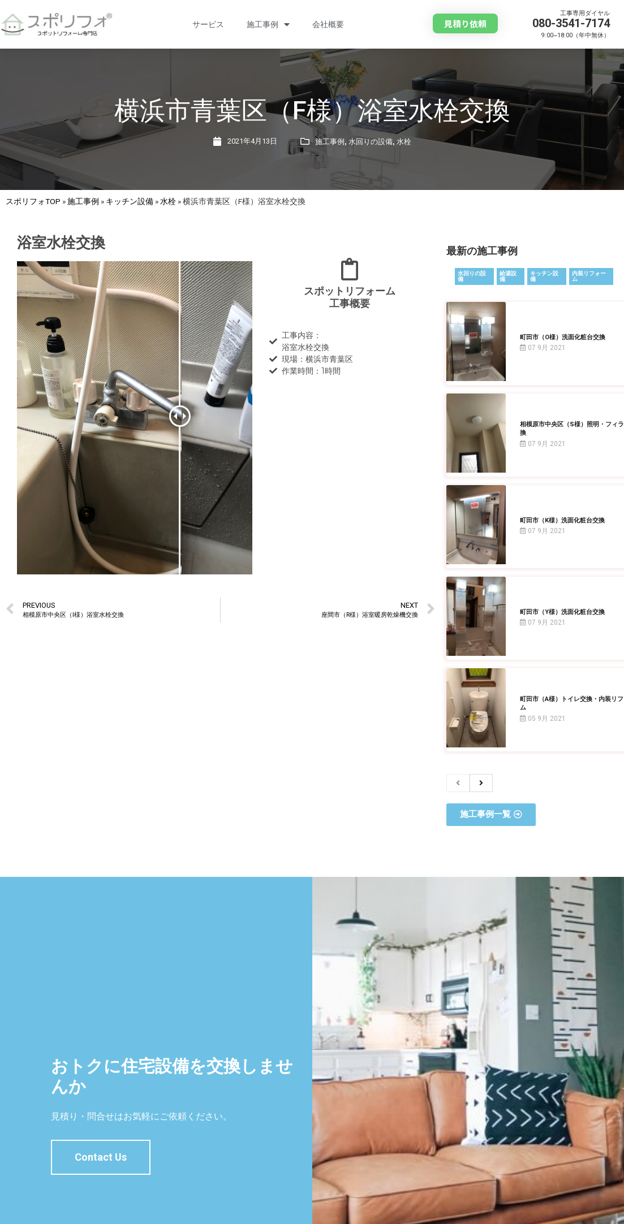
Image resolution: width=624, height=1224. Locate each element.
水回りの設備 (370, 141)
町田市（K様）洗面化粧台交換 (562, 520)
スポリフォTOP (33, 201)
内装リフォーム (589, 276)
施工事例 (268, 24)
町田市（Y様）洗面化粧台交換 (562, 612)
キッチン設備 (129, 201)
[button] (465, 23)
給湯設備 (508, 276)
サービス (208, 24)
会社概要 (328, 24)
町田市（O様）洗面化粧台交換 (562, 337)
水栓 (404, 141)
